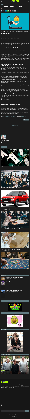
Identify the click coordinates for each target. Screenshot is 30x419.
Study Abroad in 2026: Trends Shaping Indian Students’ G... (10, 228)
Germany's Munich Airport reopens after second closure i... (15, 281)
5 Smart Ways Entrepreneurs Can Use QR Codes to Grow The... (11, 249)
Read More (26, 119)
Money (2, 4)
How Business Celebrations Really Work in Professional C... (11, 187)
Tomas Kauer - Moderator (5, 8)
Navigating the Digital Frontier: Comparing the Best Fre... (14, 277)
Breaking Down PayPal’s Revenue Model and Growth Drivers (15, 126)
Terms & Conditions (14, 415)
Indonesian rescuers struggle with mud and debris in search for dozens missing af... (15, 130)
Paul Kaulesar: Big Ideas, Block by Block (9, 116)
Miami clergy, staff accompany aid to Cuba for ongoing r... (14, 290)
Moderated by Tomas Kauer (9, 295)
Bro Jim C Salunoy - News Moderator (10, 291)
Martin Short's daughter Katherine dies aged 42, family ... (14, 294)
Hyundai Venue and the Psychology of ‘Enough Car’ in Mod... (11, 208)
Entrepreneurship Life (24, 116)
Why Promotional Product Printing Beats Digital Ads (9, 166)
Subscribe (27, 409)
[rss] (1, 404)
